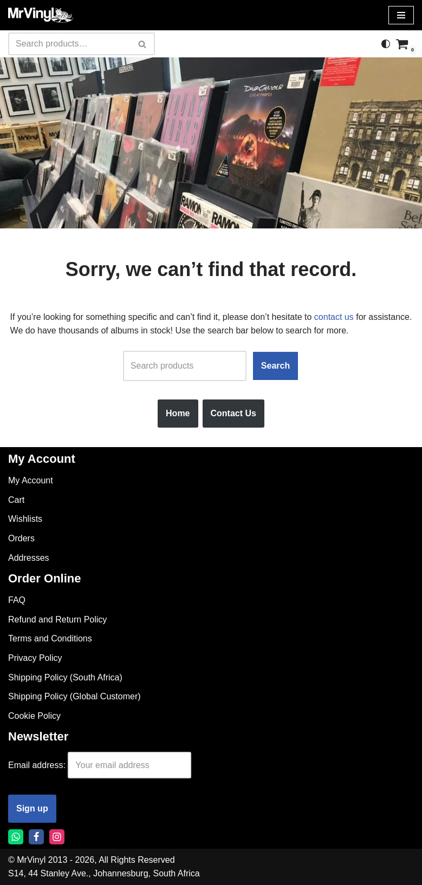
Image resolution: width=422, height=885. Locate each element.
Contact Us (233, 413)
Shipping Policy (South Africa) (65, 677)
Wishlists (25, 518)
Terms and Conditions (50, 638)
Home (178, 413)
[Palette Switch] (385, 44)
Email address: (37, 765)
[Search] (69, 43)
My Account (30, 480)
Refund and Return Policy (57, 619)
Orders (21, 538)
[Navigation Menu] (401, 15)
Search (275, 365)
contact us (334, 317)
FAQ (16, 600)
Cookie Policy (34, 715)
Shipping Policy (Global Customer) (74, 696)
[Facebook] (36, 836)
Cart (16, 499)
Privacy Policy (35, 658)
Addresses (28, 557)
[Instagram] (56, 836)
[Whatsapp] (15, 836)
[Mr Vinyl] (40, 15)
